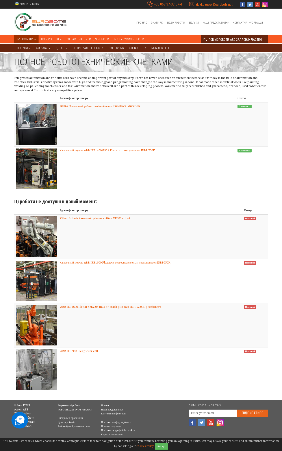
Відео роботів (176, 22)
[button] (26, 3)
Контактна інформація (248, 22)
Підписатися (252, 413)
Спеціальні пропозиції (70, 417)
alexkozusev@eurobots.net (214, 4)
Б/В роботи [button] (26, 39)
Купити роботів (66, 422)
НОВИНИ (24, 48)
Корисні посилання (111, 434)
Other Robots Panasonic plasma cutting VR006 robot (95, 218)
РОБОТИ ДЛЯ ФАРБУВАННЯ (75, 409)
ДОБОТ (62, 48)
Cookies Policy (145, 446)
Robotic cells (161, 48)
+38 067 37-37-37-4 (168, 4)
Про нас (141, 22)
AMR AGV (43, 48)
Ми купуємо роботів (129, 39)
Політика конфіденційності (116, 422)
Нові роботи (51, 39)
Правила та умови (111, 426)
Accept (161, 446)
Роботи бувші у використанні (74, 426)
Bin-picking (116, 48)
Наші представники (215, 22)
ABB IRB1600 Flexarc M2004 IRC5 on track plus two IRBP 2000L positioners (110, 306)
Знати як (157, 22)
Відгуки (194, 22)
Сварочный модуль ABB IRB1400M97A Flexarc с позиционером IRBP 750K (107, 150)
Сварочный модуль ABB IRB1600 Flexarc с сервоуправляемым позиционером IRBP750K (115, 262)
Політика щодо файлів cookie (118, 430)
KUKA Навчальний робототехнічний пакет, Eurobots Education (100, 106)
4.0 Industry (137, 48)
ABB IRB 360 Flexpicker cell (79, 351)
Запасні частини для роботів (88, 39)
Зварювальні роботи (88, 48)
